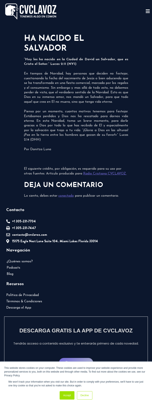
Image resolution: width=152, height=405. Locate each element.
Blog (10, 274)
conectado (66, 195)
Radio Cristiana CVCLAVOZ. (105, 173)
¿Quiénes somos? (20, 261)
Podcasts (13, 267)
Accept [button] (67, 395)
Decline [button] (84, 395)
